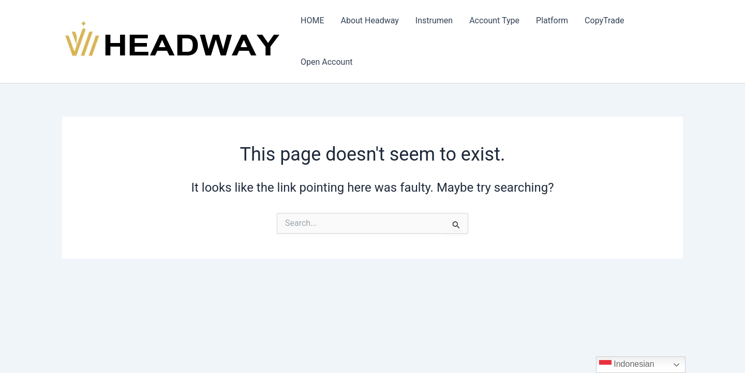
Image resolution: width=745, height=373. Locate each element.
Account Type (494, 20)
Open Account (326, 62)
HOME (312, 20)
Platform (552, 20)
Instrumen (434, 20)
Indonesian (626, 364)
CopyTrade (604, 20)
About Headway (369, 20)
